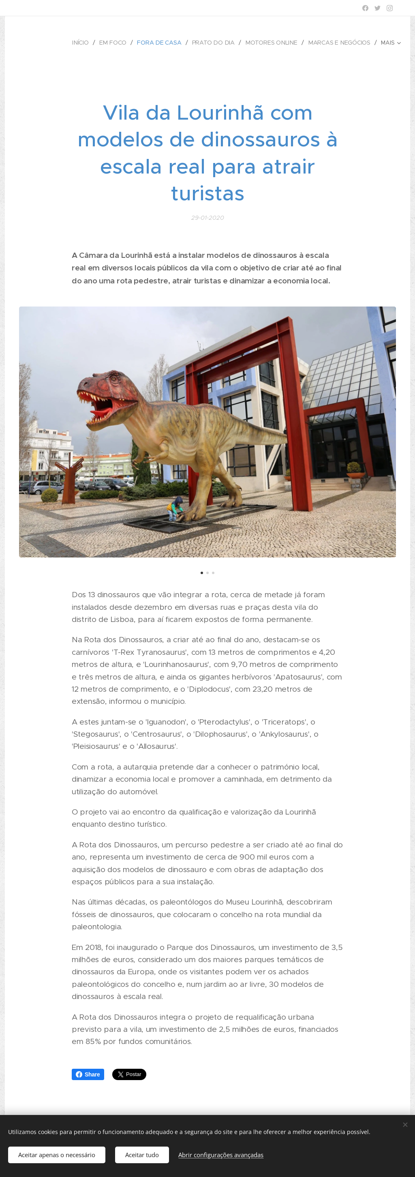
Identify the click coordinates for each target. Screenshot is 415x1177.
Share (88, 1074)
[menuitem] (85, 42)
